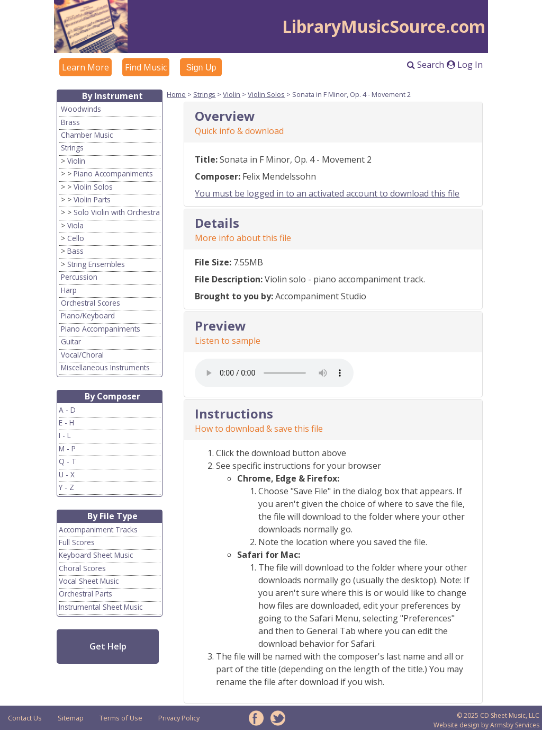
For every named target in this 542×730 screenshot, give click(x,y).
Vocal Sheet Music (89, 581)
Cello (75, 238)
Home (176, 94)
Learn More (85, 67)
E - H (66, 422)
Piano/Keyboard (88, 315)
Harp (69, 290)
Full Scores (77, 542)
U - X (67, 474)
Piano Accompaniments (113, 173)
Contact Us (25, 718)
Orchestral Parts (85, 594)
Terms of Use (121, 718)
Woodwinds (81, 109)
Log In (465, 64)
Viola (75, 225)
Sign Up (201, 67)
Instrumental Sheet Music (100, 607)
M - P (67, 448)
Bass (75, 251)
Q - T (67, 461)
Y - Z (66, 487)
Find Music (146, 67)
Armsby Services (514, 724)
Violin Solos (93, 187)
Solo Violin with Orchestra (117, 212)
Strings (72, 148)
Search (425, 64)
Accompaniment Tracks (98, 529)
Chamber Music (87, 135)
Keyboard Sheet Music (96, 555)
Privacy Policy (179, 718)
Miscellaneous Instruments (105, 367)
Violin (76, 161)
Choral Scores (82, 568)
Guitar (71, 341)
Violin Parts (92, 199)
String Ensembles (96, 264)
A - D (67, 410)
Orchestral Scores (90, 303)
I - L (65, 435)
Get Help (108, 646)
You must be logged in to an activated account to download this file (327, 193)
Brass (70, 122)
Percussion (79, 277)
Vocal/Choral (82, 355)
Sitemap (71, 718)
